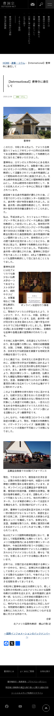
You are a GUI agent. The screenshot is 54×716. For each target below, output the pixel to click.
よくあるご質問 (19, 23)
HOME (6, 63)
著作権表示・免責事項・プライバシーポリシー (27, 681)
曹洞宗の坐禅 (44, 22)
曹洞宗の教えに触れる (39, 27)
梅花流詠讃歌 (5, 22)
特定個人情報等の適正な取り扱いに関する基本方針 (27, 687)
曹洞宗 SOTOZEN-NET (8, 4)
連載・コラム (18, 63)
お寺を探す (24, 21)
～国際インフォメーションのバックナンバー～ (27, 635)
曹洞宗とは (48, 21)
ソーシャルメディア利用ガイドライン (27, 693)
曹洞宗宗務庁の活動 (10, 25)
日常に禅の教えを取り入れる (29, 30)
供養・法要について (34, 25)
